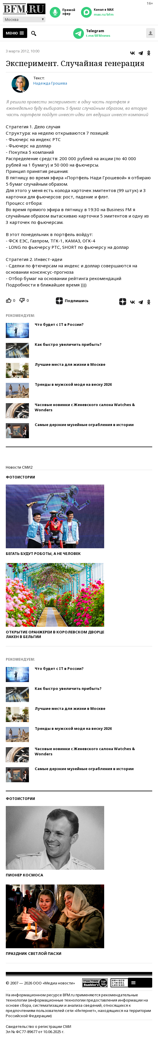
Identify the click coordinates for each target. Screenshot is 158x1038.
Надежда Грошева (50, 83)
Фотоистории (20, 477)
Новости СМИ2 (19, 467)
